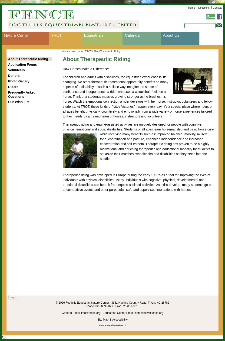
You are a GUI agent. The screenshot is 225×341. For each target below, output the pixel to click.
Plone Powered (106, 325)
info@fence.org (91, 313)
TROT (56, 35)
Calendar (133, 35)
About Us (171, 35)
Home (191, 7)
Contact (217, 7)
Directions (203, 7)
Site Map (103, 319)
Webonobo (121, 325)
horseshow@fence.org (149, 313)
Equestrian (93, 35)
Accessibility (120, 319)
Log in (13, 297)
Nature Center (16, 35)
